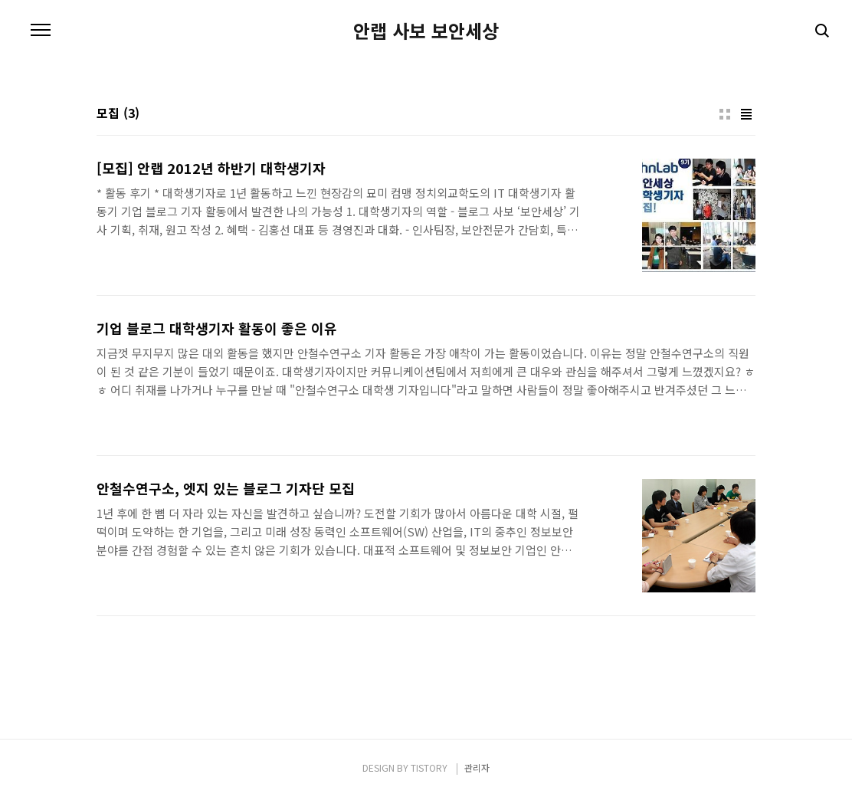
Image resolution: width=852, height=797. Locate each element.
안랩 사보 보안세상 (426, 30)
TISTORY (429, 767)
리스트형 (746, 114)
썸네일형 (725, 114)
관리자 (477, 767)
